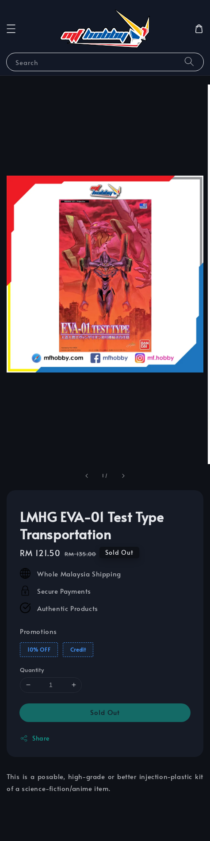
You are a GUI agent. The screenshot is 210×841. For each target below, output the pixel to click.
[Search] (189, 61)
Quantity (32, 670)
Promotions (38, 631)
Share (35, 738)
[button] (11, 28)
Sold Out (105, 712)
